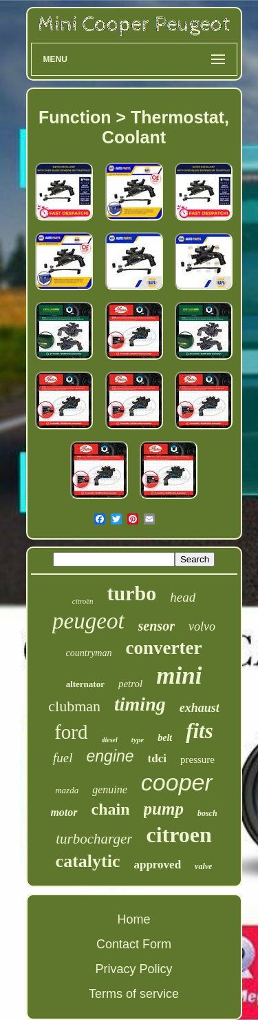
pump (164, 808)
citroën (83, 601)
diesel (110, 740)
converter (163, 648)
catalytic (88, 861)
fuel (63, 758)
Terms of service (134, 994)
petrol (130, 683)
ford (70, 732)
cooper (177, 782)
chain (111, 809)
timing (140, 704)
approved (157, 864)
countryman (89, 653)
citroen (178, 834)
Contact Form (133, 944)
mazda (66, 790)
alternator (85, 684)
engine (110, 756)
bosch (207, 813)
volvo (202, 626)
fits (199, 731)
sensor (156, 625)
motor (63, 812)
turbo (132, 593)
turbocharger (94, 838)
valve (203, 866)
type (137, 739)
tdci (157, 758)
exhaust (199, 708)
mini (179, 675)
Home (133, 919)
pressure (197, 759)
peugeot (88, 621)
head (182, 597)
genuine (109, 789)
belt (165, 738)
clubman (74, 706)
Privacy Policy (133, 969)
